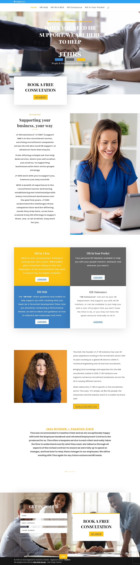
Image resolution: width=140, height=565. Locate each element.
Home (34, 8)
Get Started (40, 97)
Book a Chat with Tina (86, 406)
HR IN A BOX (57, 8)
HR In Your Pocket (95, 8)
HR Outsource (74, 8)
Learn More (42, 287)
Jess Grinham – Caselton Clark (70, 450)
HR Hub (44, 8)
